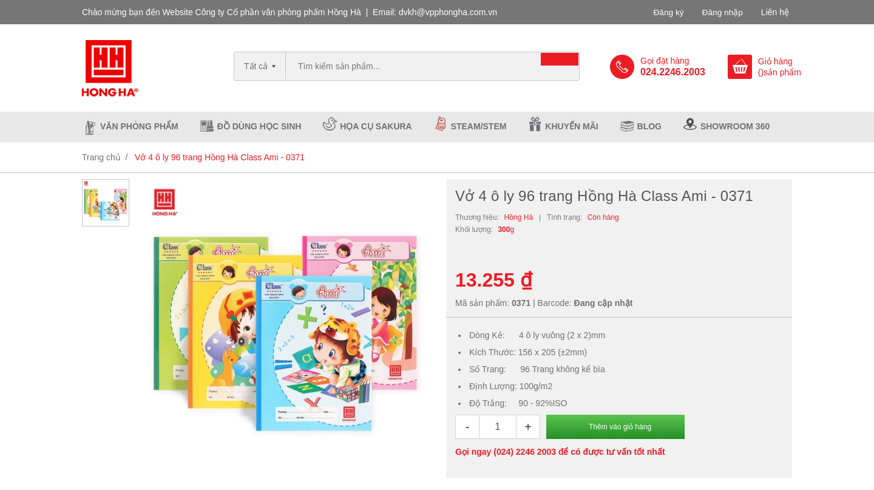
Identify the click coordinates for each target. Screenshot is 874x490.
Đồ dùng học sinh (259, 126)
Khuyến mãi (571, 126)
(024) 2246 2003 (524, 452)
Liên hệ (775, 12)
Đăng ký (667, 12)
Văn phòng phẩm (139, 126)
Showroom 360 (735, 126)
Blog (649, 126)
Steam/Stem (479, 126)
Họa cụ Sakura (376, 126)
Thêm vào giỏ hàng (620, 427)
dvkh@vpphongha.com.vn (448, 12)
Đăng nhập (722, 12)
